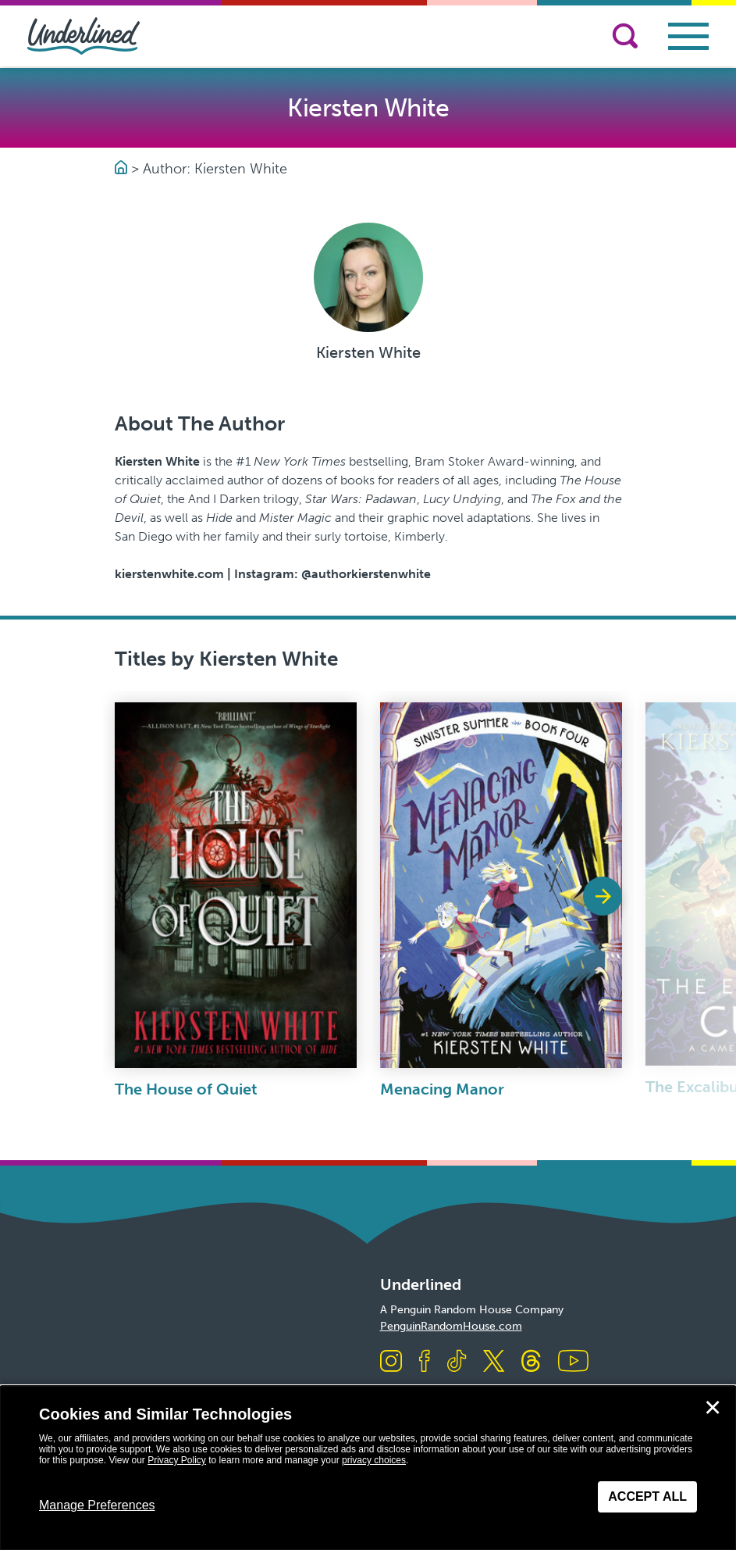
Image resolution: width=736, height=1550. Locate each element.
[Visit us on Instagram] (391, 1362)
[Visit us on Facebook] (424, 1362)
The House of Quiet (186, 1089)
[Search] (625, 35)
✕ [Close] (712, 1408)
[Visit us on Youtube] (573, 1362)
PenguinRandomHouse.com (451, 1326)
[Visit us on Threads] (531, 1362)
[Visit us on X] (493, 1362)
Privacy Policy (177, 1460)
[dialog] (368, 1468)
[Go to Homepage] (123, 168)
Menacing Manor (442, 1089)
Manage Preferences (97, 1505)
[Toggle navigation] (688, 36)
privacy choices (374, 1460)
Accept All (647, 1496)
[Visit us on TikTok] (456, 1362)
